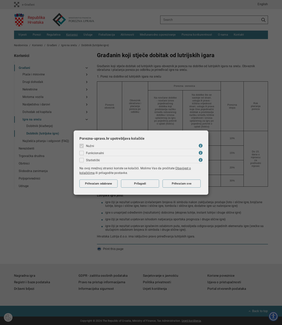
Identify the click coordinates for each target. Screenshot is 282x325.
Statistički (93, 160)
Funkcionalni (95, 153)
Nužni (90, 146)
